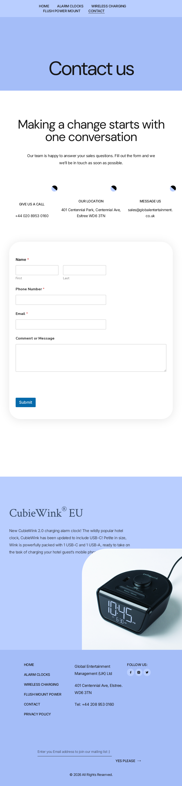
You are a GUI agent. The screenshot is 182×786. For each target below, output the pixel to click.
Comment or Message (35, 338)
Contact (96, 11)
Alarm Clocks (70, 6)
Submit (25, 402)
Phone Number (30, 289)
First (19, 278)
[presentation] (51, 394)
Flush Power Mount (62, 11)
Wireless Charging (108, 6)
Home (44, 6)
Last (66, 278)
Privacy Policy (37, 714)
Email (22, 314)
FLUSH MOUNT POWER (42, 694)
